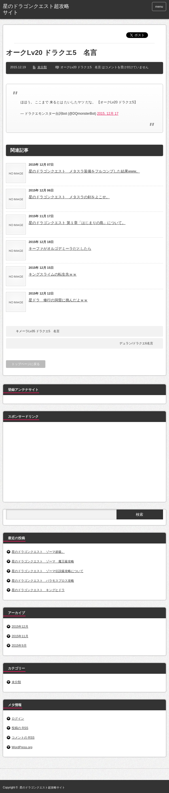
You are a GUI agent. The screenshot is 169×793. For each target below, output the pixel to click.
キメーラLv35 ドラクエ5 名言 (38, 331)
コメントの (23, 737)
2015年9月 (19, 645)
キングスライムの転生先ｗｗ (53, 274)
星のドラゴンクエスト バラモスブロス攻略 (43, 580)
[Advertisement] (48, 463)
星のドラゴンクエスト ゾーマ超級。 (38, 551)
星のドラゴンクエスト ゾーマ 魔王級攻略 (43, 561)
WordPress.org (22, 747)
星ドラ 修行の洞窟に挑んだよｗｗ (58, 300)
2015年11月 (20, 636)
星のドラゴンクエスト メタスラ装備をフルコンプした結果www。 (84, 171)
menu (159, 6)
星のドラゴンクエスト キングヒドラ (38, 590)
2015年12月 (20, 626)
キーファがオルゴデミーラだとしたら (60, 248)
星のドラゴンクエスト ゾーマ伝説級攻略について (47, 571)
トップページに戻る (26, 364)
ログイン (18, 718)
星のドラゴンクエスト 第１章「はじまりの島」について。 (77, 223)
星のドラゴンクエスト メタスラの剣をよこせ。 (69, 197)
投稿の (20, 728)
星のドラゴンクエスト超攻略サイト (36, 9)
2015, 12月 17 (107, 114)
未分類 (42, 67)
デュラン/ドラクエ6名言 (136, 343)
